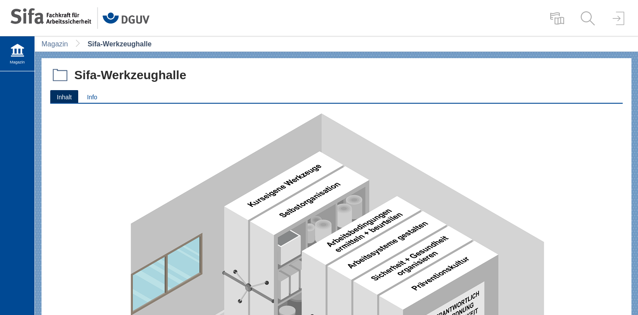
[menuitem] (557, 18)
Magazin (55, 44)
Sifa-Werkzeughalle (119, 44)
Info (92, 97)
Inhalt (61, 97)
